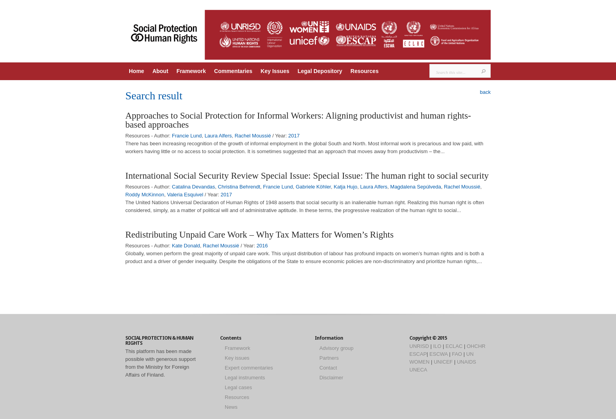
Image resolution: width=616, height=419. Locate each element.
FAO (457, 354)
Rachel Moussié (253, 136)
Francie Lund (187, 136)
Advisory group (336, 348)
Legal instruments (245, 378)
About (160, 71)
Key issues (237, 358)
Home (136, 71)
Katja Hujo (345, 187)
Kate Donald (186, 246)
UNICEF (443, 362)
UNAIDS (466, 362)
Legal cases (238, 387)
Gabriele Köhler (313, 187)
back (485, 92)
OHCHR (476, 346)
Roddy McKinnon (144, 195)
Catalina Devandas (193, 187)
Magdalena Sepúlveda (415, 187)
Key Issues (274, 71)
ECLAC (454, 346)
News (231, 407)
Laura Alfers (218, 136)
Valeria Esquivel (185, 195)
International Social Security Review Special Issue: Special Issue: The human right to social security (307, 176)
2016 (262, 246)
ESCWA (438, 354)
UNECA (418, 370)
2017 (294, 136)
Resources (364, 71)
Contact (328, 368)
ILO (437, 346)
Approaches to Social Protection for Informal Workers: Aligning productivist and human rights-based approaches (298, 120)
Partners (329, 358)
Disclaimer (331, 378)
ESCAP (418, 354)
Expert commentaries (249, 368)
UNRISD (419, 346)
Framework (191, 71)
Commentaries (233, 71)
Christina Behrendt (239, 187)
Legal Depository (319, 71)
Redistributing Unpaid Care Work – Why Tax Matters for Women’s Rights (259, 235)
